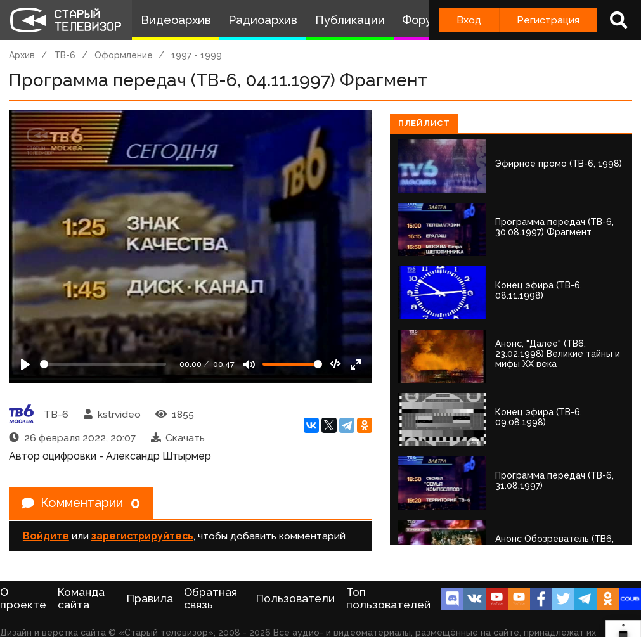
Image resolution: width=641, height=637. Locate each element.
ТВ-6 (64, 55)
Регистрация (548, 20)
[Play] (25, 364)
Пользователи (295, 598)
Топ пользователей (388, 598)
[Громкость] (292, 364)
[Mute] (249, 364)
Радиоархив (262, 20)
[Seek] (103, 364)
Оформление (123, 55)
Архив (22, 55)
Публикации (350, 20)
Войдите (46, 536)
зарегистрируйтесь (142, 536)
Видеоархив (176, 20)
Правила (150, 598)
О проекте (23, 598)
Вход (468, 20)
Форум (421, 20)
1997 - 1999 (196, 55)
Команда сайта (81, 598)
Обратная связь (210, 598)
